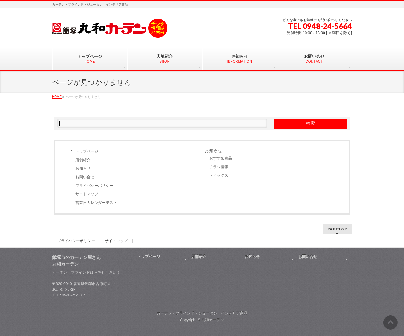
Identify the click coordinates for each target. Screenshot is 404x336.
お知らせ (83, 168)
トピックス (218, 175)
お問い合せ (84, 177)
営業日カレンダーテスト (96, 202)
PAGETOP (337, 229)
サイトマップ (86, 194)
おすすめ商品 (220, 158)
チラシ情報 (218, 167)
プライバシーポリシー (94, 185)
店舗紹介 (83, 160)
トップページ (86, 151)
